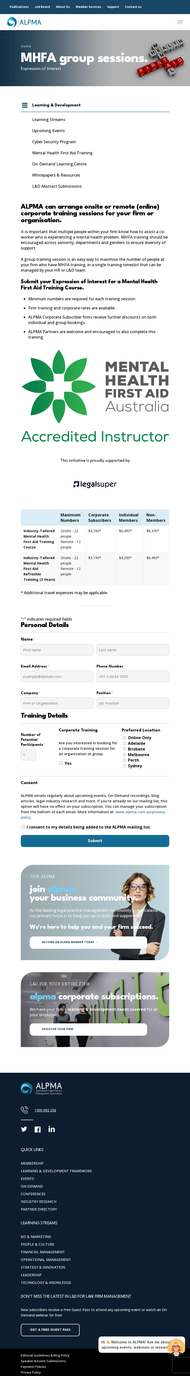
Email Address (35, 666)
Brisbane (136, 749)
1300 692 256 (45, 1110)
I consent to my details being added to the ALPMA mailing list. (89, 827)
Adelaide (136, 743)
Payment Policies (33, 1366)
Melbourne (138, 754)
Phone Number (109, 666)
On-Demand (32, 1186)
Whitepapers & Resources (56, 175)
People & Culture (37, 1244)
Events (27, 1178)
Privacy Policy (31, 1372)
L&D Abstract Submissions (57, 186)
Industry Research (38, 1201)
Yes (68, 763)
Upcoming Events (48, 130)
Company (30, 693)
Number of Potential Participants (33, 740)
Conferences (33, 1194)
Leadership (31, 1275)
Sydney (135, 765)
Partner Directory (39, 1209)
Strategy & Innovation (43, 1267)
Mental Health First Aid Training (62, 153)
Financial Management (43, 1252)
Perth (133, 760)
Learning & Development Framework (56, 1171)
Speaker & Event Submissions (43, 1361)
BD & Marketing (36, 1236)
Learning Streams (48, 119)
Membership (32, 1163)
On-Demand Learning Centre (59, 164)
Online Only (139, 737)
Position (104, 693)
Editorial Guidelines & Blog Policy (45, 1355)
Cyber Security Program (54, 141)
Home (26, 46)
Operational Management (46, 1259)
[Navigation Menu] (180, 22)
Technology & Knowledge (46, 1282)
